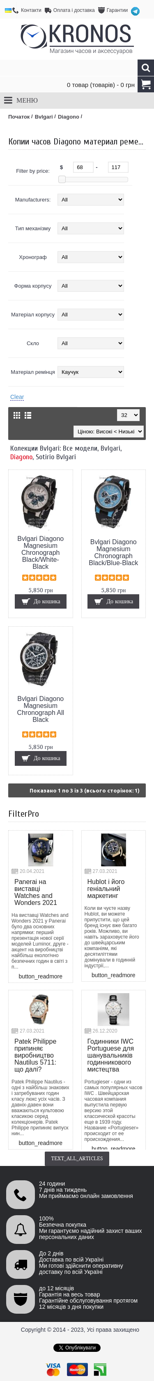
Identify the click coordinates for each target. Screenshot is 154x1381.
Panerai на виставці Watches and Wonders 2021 (35, 892)
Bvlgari (110, 448)
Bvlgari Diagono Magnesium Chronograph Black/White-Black (40, 552)
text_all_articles (77, 1158)
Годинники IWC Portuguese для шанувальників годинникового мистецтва (110, 1055)
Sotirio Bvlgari (56, 457)
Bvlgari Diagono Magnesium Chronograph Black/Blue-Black (113, 552)
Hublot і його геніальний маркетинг (106, 888)
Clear (17, 397)
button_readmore (40, 976)
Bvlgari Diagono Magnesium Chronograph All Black (40, 709)
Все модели (80, 448)
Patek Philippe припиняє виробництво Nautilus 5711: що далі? (35, 1055)
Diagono (21, 457)
